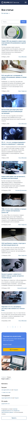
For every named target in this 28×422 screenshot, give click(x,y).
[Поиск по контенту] (10, 21)
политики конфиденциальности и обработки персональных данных (10, 410)
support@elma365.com (6, 397)
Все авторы (4, 13)
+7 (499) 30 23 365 (5, 392)
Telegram (16, 389)
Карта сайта (5, 379)
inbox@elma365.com (6, 389)
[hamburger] (26, 2)
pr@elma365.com (5, 403)
